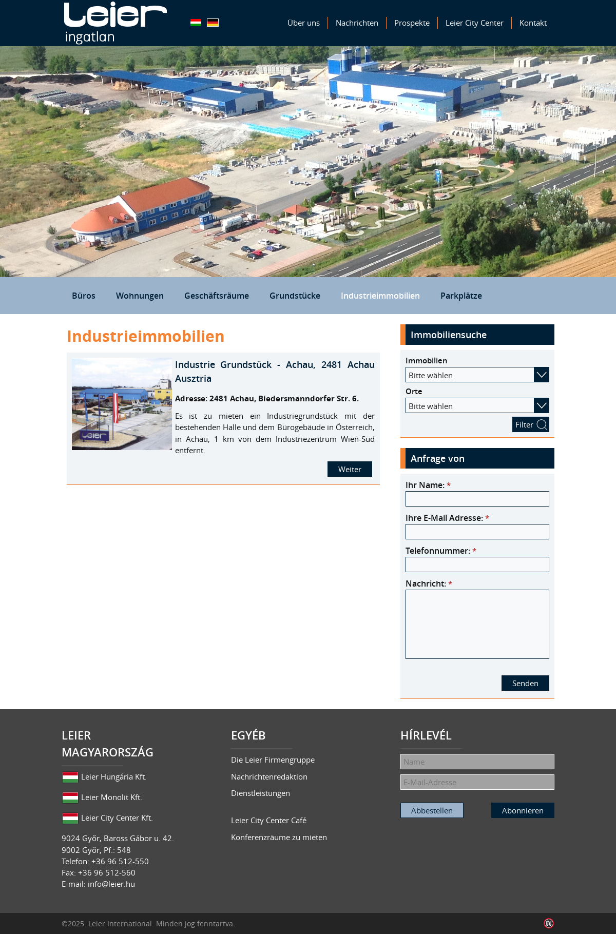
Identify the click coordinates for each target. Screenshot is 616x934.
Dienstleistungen (260, 793)
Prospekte (412, 22)
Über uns (303, 22)
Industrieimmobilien (380, 295)
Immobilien (427, 360)
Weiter (349, 469)
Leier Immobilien (115, 23)
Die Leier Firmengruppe (273, 759)
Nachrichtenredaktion (269, 776)
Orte (414, 391)
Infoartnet (549, 923)
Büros (83, 295)
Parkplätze (461, 295)
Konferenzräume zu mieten (279, 837)
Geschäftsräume (216, 295)
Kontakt (533, 22)
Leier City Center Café (268, 820)
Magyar (196, 22)
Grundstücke (295, 295)
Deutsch (213, 22)
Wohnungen (140, 295)
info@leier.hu (111, 884)
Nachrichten (357, 22)
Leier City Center (475, 22)
